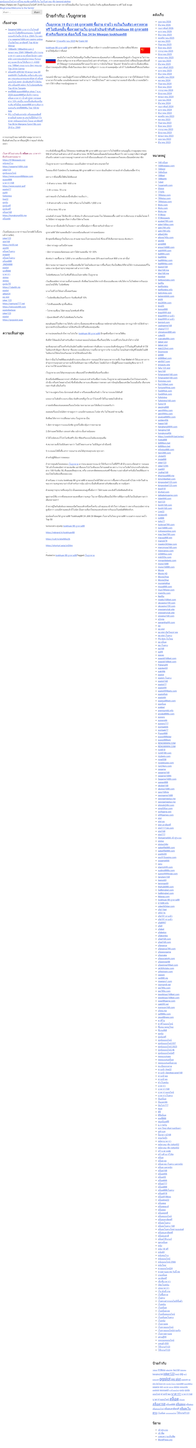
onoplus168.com (166, 616)
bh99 (160, 299)
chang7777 (163, 329)
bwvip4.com (164, 322)
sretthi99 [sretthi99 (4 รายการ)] (156, 1390)
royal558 (162, 759)
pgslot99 (162, 687)
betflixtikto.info (165, 289)
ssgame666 (163, 860)
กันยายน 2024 (164, 83)
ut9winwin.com (165, 971)
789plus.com (164, 195)
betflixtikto (163, 286)
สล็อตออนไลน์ (165, 1216)
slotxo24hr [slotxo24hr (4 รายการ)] (184, 1387)
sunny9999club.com (168, 873)
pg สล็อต (162, 642)
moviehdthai (164, 583)
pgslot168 (163, 681)
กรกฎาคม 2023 (165, 129)
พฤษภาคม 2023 (166, 136)
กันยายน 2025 (164, 44)
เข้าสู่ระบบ (163, 1430)
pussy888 (7, 179)
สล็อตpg (162, 1203)
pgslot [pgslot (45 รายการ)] (165, 1379)
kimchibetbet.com (166, 479)
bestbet (161, 276)
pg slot (6, 297)
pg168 (161, 648)
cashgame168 (165, 325)
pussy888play (164, 736)
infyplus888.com (166, 449)
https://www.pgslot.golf (14, 186)
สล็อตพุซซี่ (163, 1213)
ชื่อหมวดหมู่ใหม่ (166, 1027)
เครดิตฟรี (162, 1278)
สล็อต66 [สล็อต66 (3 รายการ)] (182, 1400)
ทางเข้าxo (163, 1079)
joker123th (163, 466)
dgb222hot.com (165, 348)
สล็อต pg (162, 1161)
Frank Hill (83, 41)
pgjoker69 (163, 668)
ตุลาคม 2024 (164, 80)
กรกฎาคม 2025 (165, 51)
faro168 (162, 371)
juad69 (161, 469)
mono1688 (163, 564)
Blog (2, 8)
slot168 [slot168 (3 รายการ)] (165, 1387)
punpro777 (163, 723)
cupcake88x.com (166, 338)
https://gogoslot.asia (13, 320)
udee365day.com (166, 906)
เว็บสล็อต (162, 1307)
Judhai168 (163, 472)
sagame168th (164, 776)
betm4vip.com (165, 293)
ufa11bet (162, 909)
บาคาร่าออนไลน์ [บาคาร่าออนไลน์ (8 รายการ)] (161, 1399)
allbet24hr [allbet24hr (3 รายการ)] (169, 1370)
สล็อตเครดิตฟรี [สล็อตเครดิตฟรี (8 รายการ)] (171, 1408)
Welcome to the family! (23, 8)
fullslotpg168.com (167, 400)
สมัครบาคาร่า (164, 1141)
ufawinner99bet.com (168, 965)
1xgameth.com (165, 185)
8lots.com (163, 205)
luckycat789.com (166, 524)
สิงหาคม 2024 (165, 87)
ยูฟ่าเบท (162, 1131)
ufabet (161, 929)
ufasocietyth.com (166, 958)
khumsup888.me (166, 475)
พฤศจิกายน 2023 (166, 116)
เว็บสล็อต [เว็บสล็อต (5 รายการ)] (161, 1413)
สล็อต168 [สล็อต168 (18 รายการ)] (159, 1404)
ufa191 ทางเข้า (165, 916)
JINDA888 (7, 264)
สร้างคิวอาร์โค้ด (166, 1154)
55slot (161, 188)
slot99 (6, 248)
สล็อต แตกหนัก (165, 1167)
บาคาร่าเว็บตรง (165, 1095)
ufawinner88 (164, 962)
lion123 (161, 502)
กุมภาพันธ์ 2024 (165, 106)
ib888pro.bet (164, 443)
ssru (160, 864)
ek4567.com (164, 361)
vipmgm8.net (164, 984)
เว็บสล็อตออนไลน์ (166, 1314)
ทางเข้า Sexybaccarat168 (170, 1072)
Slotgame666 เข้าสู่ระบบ (169, 838)
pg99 (5, 192)
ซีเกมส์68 (162, 1030)
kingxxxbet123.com (167, 482)
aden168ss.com (166, 224)
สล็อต (160, 1157)
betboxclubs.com (166, 280)
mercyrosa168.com (167, 547)
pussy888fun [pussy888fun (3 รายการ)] (188, 1384)
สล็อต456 (162, 1174)
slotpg (6, 280)
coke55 (161, 335)
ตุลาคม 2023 (164, 119)
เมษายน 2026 (164, 21)
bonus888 (163, 309)
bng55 (161, 306)
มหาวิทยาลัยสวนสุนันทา (169, 1128)
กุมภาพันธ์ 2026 (165, 28)
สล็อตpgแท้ (163, 1206)
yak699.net (163, 1004)
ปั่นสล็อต (162, 1099)
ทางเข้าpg (163, 1076)
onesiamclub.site (166, 609)
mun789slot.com (166, 590)
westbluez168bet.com (169, 994)
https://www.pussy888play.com (18, 176)
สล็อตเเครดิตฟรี (165, 1232)
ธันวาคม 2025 (165, 34)
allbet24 (6, 294)
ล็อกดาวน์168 (164, 1134)
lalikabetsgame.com (168, 495)
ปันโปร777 (163, 1105)
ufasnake (162, 955)
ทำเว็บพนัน (163, 1082)
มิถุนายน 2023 (165, 132)
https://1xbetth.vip (11, 287)
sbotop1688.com (166, 789)
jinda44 (6, 254)
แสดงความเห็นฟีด (166, 1436)
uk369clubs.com (166, 968)
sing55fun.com (165, 808)
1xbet (160, 182)
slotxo (5, 277)
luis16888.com (165, 528)
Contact (8, 8)
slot (160, 818)
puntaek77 (163, 730)
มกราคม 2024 (165, 109)
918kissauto (164, 218)
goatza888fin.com (167, 417)
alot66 (161, 241)
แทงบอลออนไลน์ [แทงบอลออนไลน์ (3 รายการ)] (171, 1413)
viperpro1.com (165, 981)
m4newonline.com (167, 531)
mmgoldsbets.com (167, 560)
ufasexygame (164, 952)
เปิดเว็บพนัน (163, 1285)
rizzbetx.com (164, 756)
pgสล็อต (162, 704)
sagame (162, 769)
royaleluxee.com (166, 763)
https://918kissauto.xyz (14, 160)
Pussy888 (163, 733)
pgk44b (161, 671)
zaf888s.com (164, 1014)
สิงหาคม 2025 (165, 47)
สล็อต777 (162, 1183)
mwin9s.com (164, 593)
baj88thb (162, 257)
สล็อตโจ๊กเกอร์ (165, 1239)
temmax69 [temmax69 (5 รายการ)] (164, 1390)
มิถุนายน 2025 (165, 54)
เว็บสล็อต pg (164, 1311)
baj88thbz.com (165, 260)
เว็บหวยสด (163, 1324)
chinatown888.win (167, 332)
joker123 (7, 170)
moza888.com (165, 586)
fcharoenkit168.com (167, 374)
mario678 (162, 541)
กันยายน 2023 (164, 123)
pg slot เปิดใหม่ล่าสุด (168, 632)
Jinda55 (162, 456)
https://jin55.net (10, 245)
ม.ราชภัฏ (162, 1125)
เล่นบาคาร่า (163, 1288)
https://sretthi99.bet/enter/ (171, 436)
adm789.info (164, 227)
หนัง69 (161, 1252)
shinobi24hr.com (166, 805)
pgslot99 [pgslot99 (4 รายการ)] (184, 1380)
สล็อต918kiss (164, 1196)
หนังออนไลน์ (164, 1258)
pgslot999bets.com (167, 691)
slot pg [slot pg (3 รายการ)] (171, 1387)
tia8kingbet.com (166, 890)
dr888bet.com (165, 358)
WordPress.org (165, 1439)
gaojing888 (163, 407)
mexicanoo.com (166, 550)
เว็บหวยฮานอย (165, 1333)
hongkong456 (164, 433)
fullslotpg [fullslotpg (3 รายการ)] (183, 1370)
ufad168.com (164, 939)
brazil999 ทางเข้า (166, 316)
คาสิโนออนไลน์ (165, 1024)
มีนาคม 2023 (164, 142)
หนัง (160, 1245)
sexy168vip (163, 792)
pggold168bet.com (167, 658)
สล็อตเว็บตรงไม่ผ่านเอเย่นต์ (171, 1229)
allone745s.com (166, 237)
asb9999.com (164, 250)
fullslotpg (7, 196)
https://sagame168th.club (15, 166)
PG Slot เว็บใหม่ (165, 639)
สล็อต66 (6, 218)
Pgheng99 (163, 665)
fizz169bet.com (165, 384)
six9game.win (164, 811)
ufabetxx (162, 932)
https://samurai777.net (14, 303)
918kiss (162, 214)
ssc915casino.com (167, 857)
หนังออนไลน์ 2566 (167, 1262)
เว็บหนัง (161, 1320)
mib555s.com (164, 557)
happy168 (163, 423)
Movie (161, 570)
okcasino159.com (166, 603)
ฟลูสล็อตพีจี (163, 1121)
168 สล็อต (163, 162)
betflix (161, 283)
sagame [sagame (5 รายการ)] (156, 1387)
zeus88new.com (166, 1017)
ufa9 (160, 926)
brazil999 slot (164, 312)
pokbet (161, 707)
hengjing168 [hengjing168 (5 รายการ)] (158, 1374)
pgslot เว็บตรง (164, 678)
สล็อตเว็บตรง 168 (166, 1226)
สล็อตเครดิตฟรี (165, 1219)
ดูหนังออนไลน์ (9, 173)
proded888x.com (166, 714)
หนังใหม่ (162, 1265)
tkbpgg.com (164, 896)
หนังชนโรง (8, 163)
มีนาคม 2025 (164, 64)
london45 (162, 515)
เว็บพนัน (162, 1304)
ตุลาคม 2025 (164, 41)
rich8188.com (164, 753)
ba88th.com (164, 254)
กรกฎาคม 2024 (165, 90)
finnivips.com (164, 381)
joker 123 (7, 300)
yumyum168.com (166, 1007)
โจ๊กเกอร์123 (164, 1347)
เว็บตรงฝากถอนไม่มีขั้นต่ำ (170, 1301)
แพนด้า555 (163, 1343)
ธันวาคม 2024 (165, 74)
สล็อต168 (7, 212)
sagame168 (163, 772)
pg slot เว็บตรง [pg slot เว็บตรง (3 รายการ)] (171, 1384)
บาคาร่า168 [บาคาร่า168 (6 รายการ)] (187, 1394)
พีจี (159, 1112)
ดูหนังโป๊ (7, 284)
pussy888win (164, 740)
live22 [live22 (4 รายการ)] (177, 1374)
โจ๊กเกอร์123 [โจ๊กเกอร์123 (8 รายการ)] (183, 1413)
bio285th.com (164, 303)
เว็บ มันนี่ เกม (164, 1291)
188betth (162, 179)
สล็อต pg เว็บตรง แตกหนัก (170, 1164)
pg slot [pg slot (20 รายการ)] (176, 1379)
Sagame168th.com (167, 779)
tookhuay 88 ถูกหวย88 (56, 47)
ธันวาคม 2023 (165, 113)
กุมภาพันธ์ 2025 (165, 67)
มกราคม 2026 (165, 31)
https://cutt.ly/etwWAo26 (58, 539)
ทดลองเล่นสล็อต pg (167, 1063)
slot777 (161, 834)
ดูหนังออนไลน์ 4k (166, 1050)
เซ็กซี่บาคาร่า (164, 1281)
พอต (160, 1108)
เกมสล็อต (162, 1275)
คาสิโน (161, 1020)
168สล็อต (162, 172)
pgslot (6, 267)
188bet (161, 175)
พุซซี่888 (7, 271)
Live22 (161, 511)
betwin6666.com (166, 296)
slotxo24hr (163, 844)
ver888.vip (163, 978)
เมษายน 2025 (164, 61)
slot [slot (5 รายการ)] (161, 1387)
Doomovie (163, 351)
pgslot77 (7, 189)
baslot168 (163, 267)
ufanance (162, 945)
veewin (161, 975)
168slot (161, 169)
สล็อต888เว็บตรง (166, 1190)
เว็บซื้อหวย (163, 1294)
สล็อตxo (162, 1209)
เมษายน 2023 (164, 139)
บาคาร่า (6, 274)
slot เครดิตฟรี (164, 825)
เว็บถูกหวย (74, 464)
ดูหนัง (5, 202)
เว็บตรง (161, 1298)
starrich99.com (165, 867)
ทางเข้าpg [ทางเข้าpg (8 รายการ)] (166, 1394)
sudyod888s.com (166, 870)
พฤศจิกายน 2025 (166, 38)
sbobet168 (163, 785)
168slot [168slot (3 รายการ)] (155, 1370)
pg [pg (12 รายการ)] (181, 1374)
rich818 (161, 749)
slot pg (161, 821)
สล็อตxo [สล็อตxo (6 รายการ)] (189, 1404)
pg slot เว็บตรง (165, 635)
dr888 (161, 355)
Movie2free (163, 577)
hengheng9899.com (167, 426)
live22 (5, 199)
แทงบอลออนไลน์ (166, 1340)
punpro (161, 717)
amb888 (162, 244)
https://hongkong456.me (15, 215)
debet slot (163, 342)
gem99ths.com (165, 410)
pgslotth (162, 697)
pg (159, 625)
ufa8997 (162, 922)
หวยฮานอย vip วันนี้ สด (169, 1271)
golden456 (163, 420)
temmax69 (163, 883)
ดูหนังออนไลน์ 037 (167, 1043)
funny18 (162, 404)
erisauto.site (164, 364)
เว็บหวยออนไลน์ (165, 1327)
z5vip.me (162, 1010)
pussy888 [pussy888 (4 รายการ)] (179, 1384)
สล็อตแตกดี (163, 1236)
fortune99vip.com (166, 387)
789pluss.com (165, 201)
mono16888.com (166, 567)
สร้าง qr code (164, 1151)
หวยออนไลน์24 (165, 1268)
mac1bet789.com (166, 534)
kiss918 (162, 488)
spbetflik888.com (166, 847)
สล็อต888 (7, 261)
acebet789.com (165, 221)
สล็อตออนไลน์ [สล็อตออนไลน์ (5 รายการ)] (158, 1409)
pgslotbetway (9, 310)
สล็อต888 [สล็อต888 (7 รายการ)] (170, 1404)
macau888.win (165, 537)
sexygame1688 (165, 795)
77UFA (161, 192)
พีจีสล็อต (162, 1115)
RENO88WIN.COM (167, 743)
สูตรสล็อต (162, 1242)
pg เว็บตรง (163, 645)
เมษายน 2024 (164, 100)
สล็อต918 (162, 1193)
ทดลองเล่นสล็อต (166, 1059)
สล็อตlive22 (163, 1200)
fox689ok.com (165, 391)
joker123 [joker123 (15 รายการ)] (169, 1374)
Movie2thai (163, 580)
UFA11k (161, 913)
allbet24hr (163, 234)
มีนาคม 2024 (164, 103)
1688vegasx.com (166, 165)
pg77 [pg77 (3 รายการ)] (185, 1374)
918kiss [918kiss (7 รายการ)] (161, 1370)
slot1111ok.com (166, 828)
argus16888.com (166, 247)
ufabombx (163, 935)
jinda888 (162, 459)
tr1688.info (163, 903)
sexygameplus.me (167, 798)
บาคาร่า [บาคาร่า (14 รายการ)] (176, 1394)
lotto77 (161, 521)
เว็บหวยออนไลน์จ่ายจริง (169, 1330)
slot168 (6, 241)
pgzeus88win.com (167, 701)
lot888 (161, 518)
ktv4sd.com (163, 492)
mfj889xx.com (165, 554)
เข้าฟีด (161, 1433)
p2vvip (161, 619)
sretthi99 (162, 854)
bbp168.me (163, 270)
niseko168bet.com (167, 599)
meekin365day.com (167, 544)
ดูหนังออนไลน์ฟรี (166, 1053)
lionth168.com (165, 505)
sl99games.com (166, 815)
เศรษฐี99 (162, 1337)
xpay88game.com (166, 1001)
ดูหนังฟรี (7, 205)
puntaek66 (163, 727)
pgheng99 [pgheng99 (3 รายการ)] (156, 1380)
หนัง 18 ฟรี (163, 1249)
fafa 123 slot (164, 368)
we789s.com (164, 988)
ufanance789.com (167, 948)
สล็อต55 (162, 1177)
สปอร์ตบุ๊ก (162, 1138)
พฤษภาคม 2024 (166, 96)
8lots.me (162, 211)
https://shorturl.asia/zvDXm (59, 545)
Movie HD (162, 573)
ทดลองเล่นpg (164, 1056)
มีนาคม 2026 (164, 25)
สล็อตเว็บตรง (9, 251)
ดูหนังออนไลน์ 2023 (167, 1046)
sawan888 (163, 782)
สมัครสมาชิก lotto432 (168, 1144)
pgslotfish (163, 694)
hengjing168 (164, 430)
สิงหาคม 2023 (165, 126)
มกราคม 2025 (165, 70)
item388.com (164, 453)
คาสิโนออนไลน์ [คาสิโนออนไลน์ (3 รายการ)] (174, 1390)
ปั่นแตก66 (162, 1102)
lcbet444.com (164, 498)
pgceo (161, 655)
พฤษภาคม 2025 (166, 57)
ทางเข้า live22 (164, 1069)
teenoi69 (162, 880)
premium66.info (165, 710)
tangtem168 (164, 877)
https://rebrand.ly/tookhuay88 (60, 532)
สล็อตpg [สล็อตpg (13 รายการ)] (181, 1404)
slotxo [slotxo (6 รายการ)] (176, 1387)
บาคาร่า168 (8, 183)
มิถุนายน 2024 (165, 93)
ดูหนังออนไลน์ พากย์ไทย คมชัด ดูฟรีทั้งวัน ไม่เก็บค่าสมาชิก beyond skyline (35, 1)
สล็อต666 (162, 1180)
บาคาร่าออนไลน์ (166, 1092)
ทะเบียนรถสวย (165, 1066)
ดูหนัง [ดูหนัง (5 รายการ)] (182, 1390)
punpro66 (162, 720)
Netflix (161, 596)
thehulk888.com (166, 886)
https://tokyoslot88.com (14, 307)
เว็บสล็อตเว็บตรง (166, 1317)
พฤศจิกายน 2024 (166, 77)
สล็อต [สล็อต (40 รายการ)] (174, 1399)
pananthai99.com (166, 622)
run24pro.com (165, 766)
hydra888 (162, 440)
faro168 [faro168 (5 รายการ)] (176, 1370)
